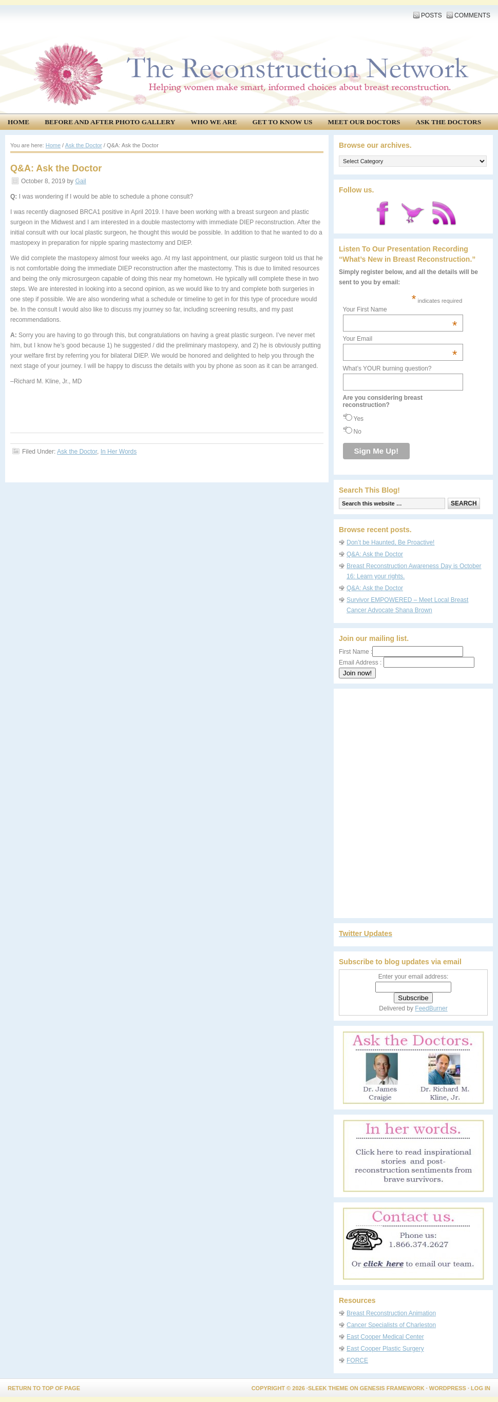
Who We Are (213, 122)
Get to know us (282, 122)
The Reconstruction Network (246, 41)
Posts (431, 15)
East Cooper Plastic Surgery (385, 1348)
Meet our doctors (364, 122)
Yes (359, 418)
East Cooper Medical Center (385, 1336)
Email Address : (360, 662)
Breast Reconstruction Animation (391, 1313)
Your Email (400, 338)
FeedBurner (431, 1008)
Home (18, 122)
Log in (480, 1388)
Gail (80, 181)
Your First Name (400, 309)
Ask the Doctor (77, 451)
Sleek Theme (328, 1388)
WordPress (447, 1388)
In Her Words (119, 451)
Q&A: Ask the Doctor (375, 554)
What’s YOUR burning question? (387, 368)
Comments (472, 15)
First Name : (401, 651)
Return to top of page (44, 1388)
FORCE (357, 1360)
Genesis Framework (392, 1388)
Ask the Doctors (449, 122)
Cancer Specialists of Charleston (391, 1325)
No (357, 431)
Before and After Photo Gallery (110, 122)
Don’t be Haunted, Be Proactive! (390, 542)
